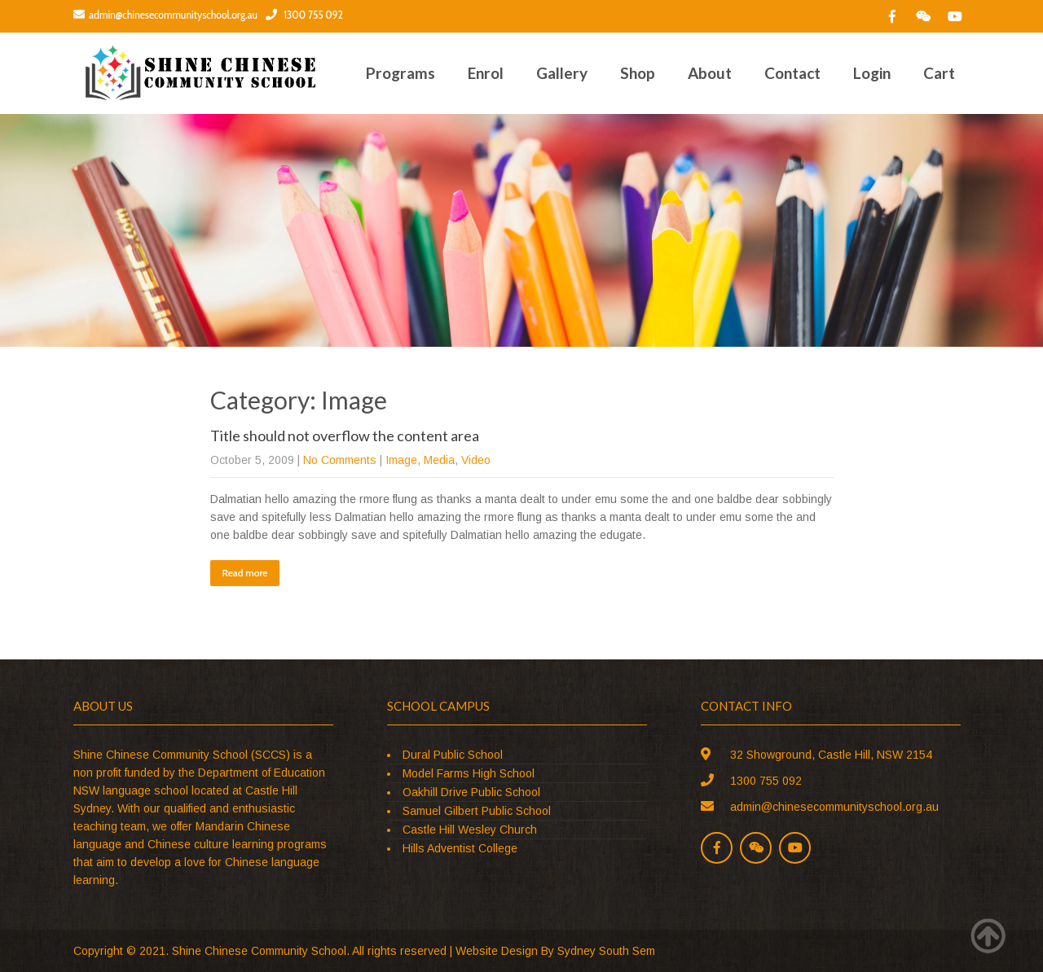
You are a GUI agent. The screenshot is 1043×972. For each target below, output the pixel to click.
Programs (400, 72)
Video (476, 459)
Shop (637, 72)
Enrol (486, 72)
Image (401, 459)
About (710, 72)
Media (439, 459)
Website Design (496, 950)
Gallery (562, 72)
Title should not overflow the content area (344, 435)
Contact (792, 72)
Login (872, 72)
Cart (939, 72)
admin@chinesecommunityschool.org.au (165, 14)
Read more (245, 573)
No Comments (339, 459)
